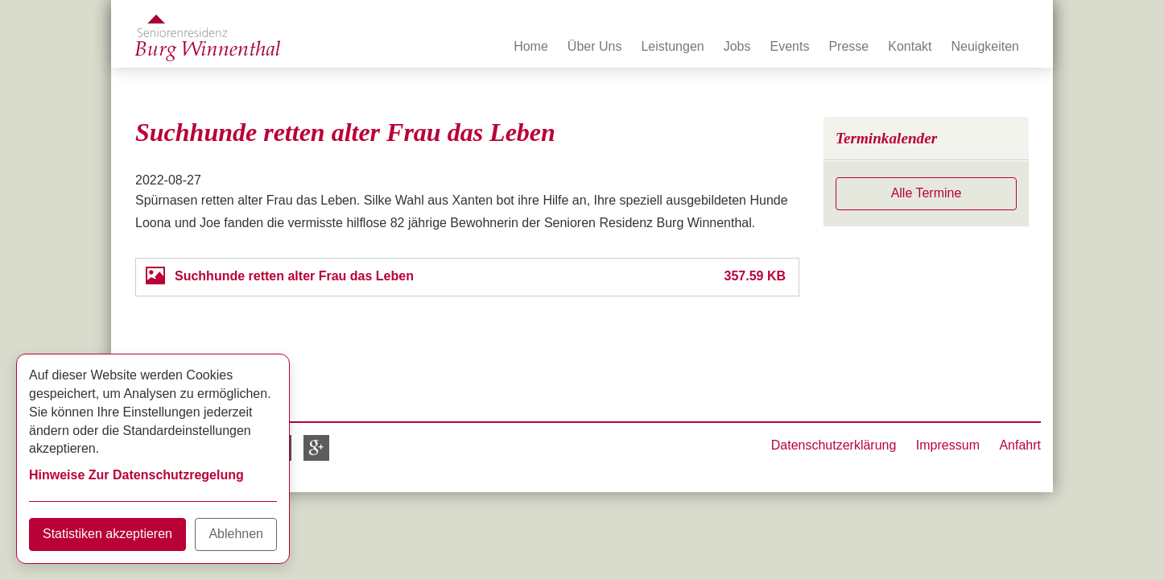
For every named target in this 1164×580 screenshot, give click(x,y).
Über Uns (595, 46)
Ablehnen (235, 534)
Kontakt (909, 46)
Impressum (948, 445)
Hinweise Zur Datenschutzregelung (136, 475)
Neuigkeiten (985, 46)
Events (790, 46)
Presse (848, 46)
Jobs (737, 46)
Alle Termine (926, 193)
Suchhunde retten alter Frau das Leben (294, 276)
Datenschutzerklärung (834, 445)
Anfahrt (1020, 445)
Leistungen (672, 46)
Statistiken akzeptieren (107, 534)
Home (531, 46)
